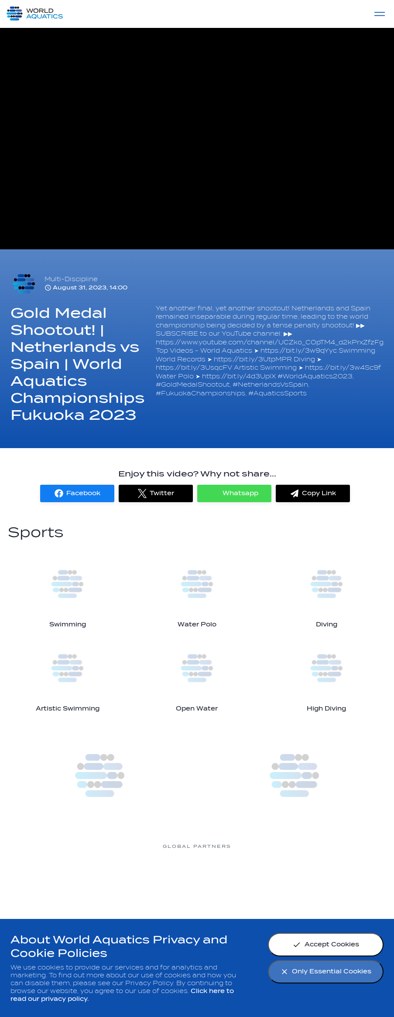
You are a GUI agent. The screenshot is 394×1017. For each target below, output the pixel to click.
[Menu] (379, 14)
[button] (77, 493)
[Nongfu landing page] (127, 879)
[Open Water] (197, 675)
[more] (100, 775)
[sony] (267, 879)
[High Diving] (326, 675)
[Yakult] (336, 879)
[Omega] (197, 879)
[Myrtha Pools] (57, 879)
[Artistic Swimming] (67, 675)
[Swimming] (67, 591)
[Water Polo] (197, 591)
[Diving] (326, 591)
